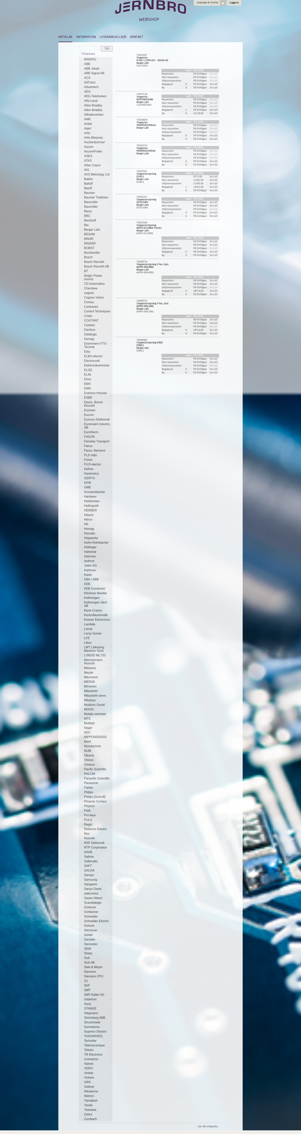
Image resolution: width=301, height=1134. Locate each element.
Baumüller (91, 206)
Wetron (89, 1096)
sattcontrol (91, 893)
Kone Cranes (93, 610)
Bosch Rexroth (94, 261)
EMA (87, 383)
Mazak (88, 672)
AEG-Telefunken (95, 96)
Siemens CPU (93, 976)
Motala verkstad (95, 714)
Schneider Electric (96, 921)
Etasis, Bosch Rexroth (93, 404)
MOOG (89, 709)
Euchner (90, 410)
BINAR (88, 238)
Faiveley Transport (96, 441)
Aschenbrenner (94, 142)
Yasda (88, 1105)
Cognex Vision (94, 297)
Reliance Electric (95, 829)
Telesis (88, 1050)
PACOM (89, 773)
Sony (87, 1004)
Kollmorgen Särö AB (95, 604)
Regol (88, 824)
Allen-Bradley (93, 110)
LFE (87, 638)
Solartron (90, 999)
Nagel (88, 727)
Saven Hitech (93, 898)
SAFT (88, 865)
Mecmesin (91, 677)
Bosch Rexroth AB (96, 266)
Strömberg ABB (94, 1017)
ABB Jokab (91, 68)
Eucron (89, 414)
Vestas (88, 1073)
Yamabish (91, 1100)
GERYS (89, 478)
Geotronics (91, 473)
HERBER (90, 510)
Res (86, 833)
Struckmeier (92, 1022)
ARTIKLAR (65, 37)
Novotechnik (92, 746)
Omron (88, 760)
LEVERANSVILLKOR (113, 37)
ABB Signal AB (94, 73)
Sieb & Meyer (93, 967)
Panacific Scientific (97, 778)
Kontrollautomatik (96, 615)
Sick (87, 958)
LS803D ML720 (94, 655)
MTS (87, 718)
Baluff (88, 188)
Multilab (89, 723)
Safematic (91, 861)
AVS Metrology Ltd (96, 174)
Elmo (87, 379)
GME (87, 487)
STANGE (90, 1008)
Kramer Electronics (97, 619)
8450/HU (90, 59)
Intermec (90, 556)
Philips (88, 792)
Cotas (88, 316)
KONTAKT (136, 37)
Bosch (88, 257)
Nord (87, 741)
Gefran (88, 469)
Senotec (89, 939)
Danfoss (89, 329)
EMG (87, 388)
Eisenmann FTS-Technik (95, 345)
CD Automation (94, 283)
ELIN (87, 374)
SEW (87, 948)
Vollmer (89, 1086)
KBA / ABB (91, 579)
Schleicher (91, 911)
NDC (87, 732)
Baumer (89, 192)
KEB (87, 584)
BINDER (90, 243)
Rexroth (89, 838)
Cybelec (89, 325)
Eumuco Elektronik (97, 419)
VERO (88, 1068)
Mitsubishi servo (95, 695)
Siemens (90, 971)
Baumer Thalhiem (96, 197)
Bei (86, 225)
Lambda (89, 624)
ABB (87, 64)
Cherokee (90, 288)
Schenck (90, 907)
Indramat (90, 551)
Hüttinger (90, 547)
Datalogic (90, 334)
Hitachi (88, 515)
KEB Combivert (94, 588)
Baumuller (91, 202)
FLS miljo (90, 455)
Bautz (88, 211)
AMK (87, 119)
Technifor (90, 1040)
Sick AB (89, 962)
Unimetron (91, 1059)
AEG (87, 91)
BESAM (89, 234)
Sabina (89, 856)
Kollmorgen (92, 597)
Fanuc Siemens (94, 450)
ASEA (88, 156)
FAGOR (89, 436)
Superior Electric (95, 1031)
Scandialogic (93, 902)
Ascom (88, 146)
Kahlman (90, 570)
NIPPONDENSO (95, 737)
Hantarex (90, 496)
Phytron (89, 806)
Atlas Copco (92, 165)
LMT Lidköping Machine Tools (94, 649)
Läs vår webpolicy (208, 1126)
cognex (89, 293)
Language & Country (207, 3)
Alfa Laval (91, 100)
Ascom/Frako (93, 151)
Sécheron (90, 930)
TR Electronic (93, 1054)
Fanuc (88, 446)
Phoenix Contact (95, 801)
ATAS (88, 160)
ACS (87, 77)
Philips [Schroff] (94, 796)
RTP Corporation (95, 847)
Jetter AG (90, 565)
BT (86, 271)
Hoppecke (91, 538)
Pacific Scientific (95, 769)
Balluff (88, 183)
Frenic (88, 459)
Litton (88, 642)
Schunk (89, 925)
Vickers (89, 1077)
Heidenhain (92, 501)
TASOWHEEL (93, 1036)
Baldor (88, 179)
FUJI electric (92, 464)
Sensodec (91, 944)
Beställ (213, 74)
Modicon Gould (94, 704)
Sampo (89, 875)
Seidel (88, 934)
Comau (89, 302)
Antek (88, 123)
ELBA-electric (93, 356)
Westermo (91, 1091)
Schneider (91, 916)
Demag (89, 339)
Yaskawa (90, 1109)
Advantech (91, 87)
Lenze (88, 628)
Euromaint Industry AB (97, 425)
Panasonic (91, 783)
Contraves (91, 306)
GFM (87, 482)
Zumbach (90, 1119)
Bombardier (92, 252)
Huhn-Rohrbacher (96, 542)
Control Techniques (97, 311)
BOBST (89, 248)
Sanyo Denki (93, 888)
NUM (87, 750)
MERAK (89, 681)
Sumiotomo (92, 1027)
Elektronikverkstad (96, 365)
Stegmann (91, 1013)
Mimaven (90, 686)
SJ (86, 981)
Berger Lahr (92, 229)
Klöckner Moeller (95, 593)
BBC (87, 215)
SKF (87, 985)
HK (86, 524)
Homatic (89, 533)
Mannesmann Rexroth (93, 661)
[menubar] (100, 40)
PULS (88, 819)
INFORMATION (86, 37)
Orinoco (89, 764)
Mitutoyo (90, 700)
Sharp (88, 953)
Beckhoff (90, 220)
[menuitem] (65, 38)
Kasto (88, 574)
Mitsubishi (91, 691)
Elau (87, 351)
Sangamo (90, 884)
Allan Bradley (93, 105)
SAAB (88, 852)
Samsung (90, 879)
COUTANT (91, 320)
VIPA (87, 1082)
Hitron (88, 519)
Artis (87, 133)
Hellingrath (91, 505)
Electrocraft (92, 360)
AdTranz (90, 82)
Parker (88, 787)
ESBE (88, 397)
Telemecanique (94, 1045)
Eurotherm (91, 432)
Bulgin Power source (93, 277)
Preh (87, 810)
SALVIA (89, 870)
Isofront (89, 561)
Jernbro (150, 10)
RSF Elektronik (94, 842)
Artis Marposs (93, 137)
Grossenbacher (94, 492)
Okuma (89, 755)
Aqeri (87, 128)
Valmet (88, 1063)
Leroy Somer (93, 633)
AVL (87, 169)
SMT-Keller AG (94, 994)
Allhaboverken (93, 114)
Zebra (88, 1114)
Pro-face (90, 815)
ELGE (88, 370)
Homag (89, 528)
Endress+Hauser (95, 393)
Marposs (90, 668)
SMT (87, 990)
